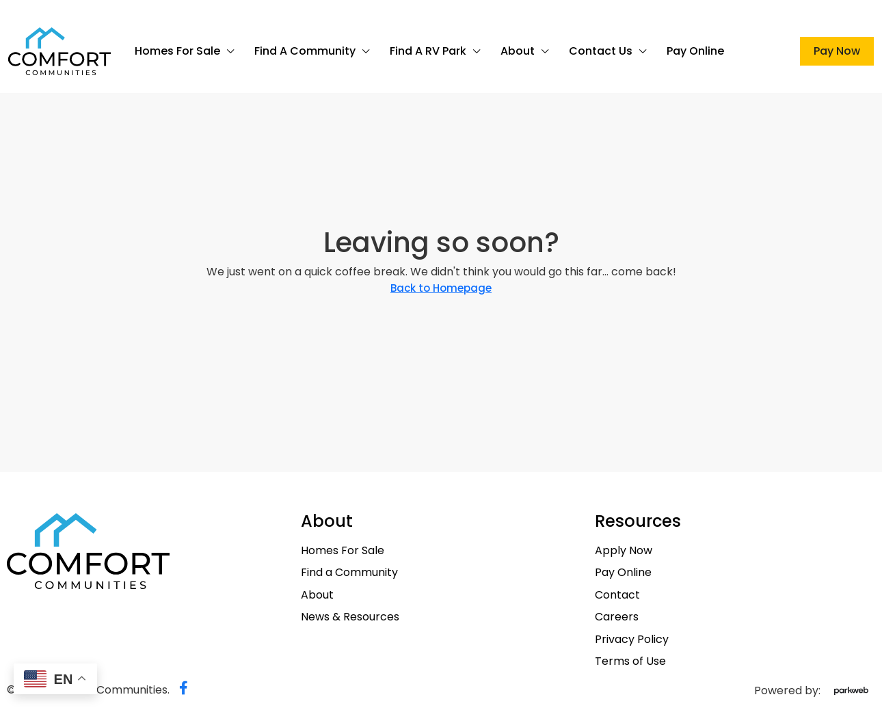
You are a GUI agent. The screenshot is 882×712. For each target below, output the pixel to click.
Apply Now (623, 550)
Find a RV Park (428, 51)
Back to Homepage (441, 288)
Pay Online (695, 51)
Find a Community (305, 51)
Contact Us (600, 51)
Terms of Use (630, 661)
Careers (617, 617)
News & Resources (350, 617)
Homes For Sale (177, 51)
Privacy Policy (632, 639)
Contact (617, 595)
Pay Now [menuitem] (837, 51)
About (517, 51)
